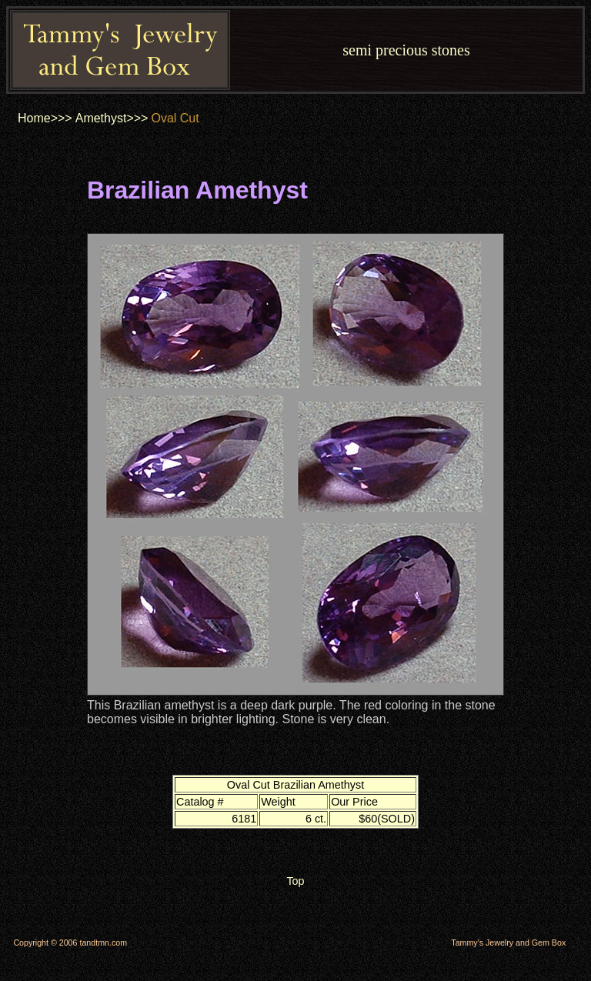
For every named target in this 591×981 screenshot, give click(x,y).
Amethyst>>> (112, 118)
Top (295, 881)
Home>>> (45, 118)
